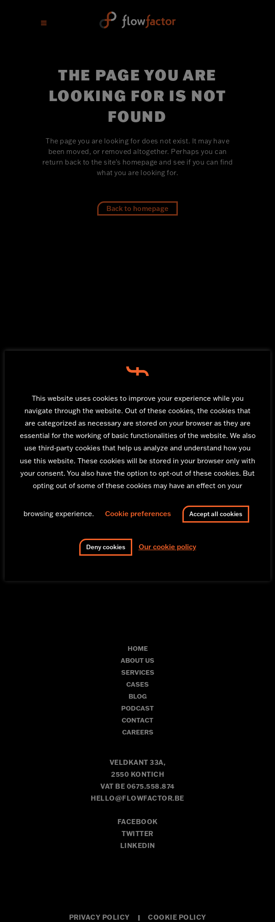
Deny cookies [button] (105, 547)
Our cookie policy (167, 546)
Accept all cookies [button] (215, 514)
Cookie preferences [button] (138, 513)
